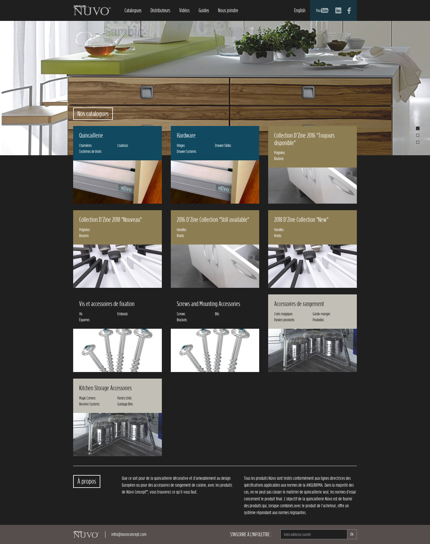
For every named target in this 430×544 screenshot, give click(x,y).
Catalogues (133, 10)
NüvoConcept (92, 10)
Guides (204, 10)
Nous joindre (228, 10)
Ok (352, 534)
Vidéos (184, 10)
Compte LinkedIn (338, 10)
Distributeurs (160, 10)
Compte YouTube (322, 10)
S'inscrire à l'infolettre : (250, 534)
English (299, 10)
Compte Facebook (349, 10)
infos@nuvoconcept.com (128, 534)
